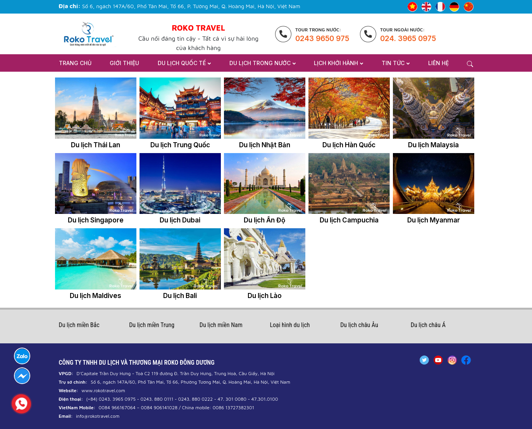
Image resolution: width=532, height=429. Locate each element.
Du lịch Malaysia (433, 145)
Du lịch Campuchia (349, 220)
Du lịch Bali (180, 296)
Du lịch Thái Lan (95, 145)
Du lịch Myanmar (433, 220)
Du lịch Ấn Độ (264, 220)
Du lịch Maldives (95, 296)
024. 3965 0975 (408, 38)
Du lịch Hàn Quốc (348, 145)
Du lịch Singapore (96, 220)
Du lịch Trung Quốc (180, 145)
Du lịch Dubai (180, 220)
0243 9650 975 (322, 38)
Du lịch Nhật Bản (264, 145)
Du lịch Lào (265, 296)
